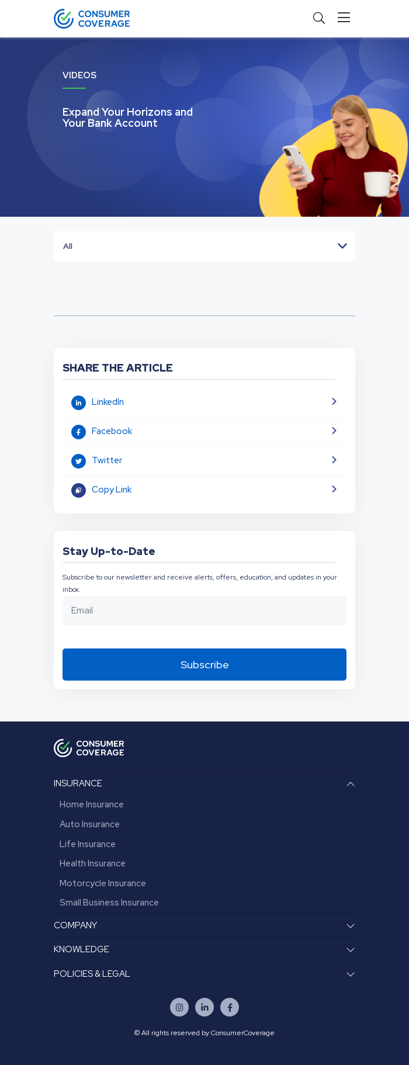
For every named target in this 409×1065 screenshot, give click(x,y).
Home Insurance (92, 804)
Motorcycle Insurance (103, 883)
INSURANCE (78, 783)
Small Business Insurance (109, 902)
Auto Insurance (90, 824)
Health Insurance (93, 863)
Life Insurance (88, 844)
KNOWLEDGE (81, 949)
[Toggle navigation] (346, 18)
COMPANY (75, 925)
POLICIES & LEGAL (92, 974)
